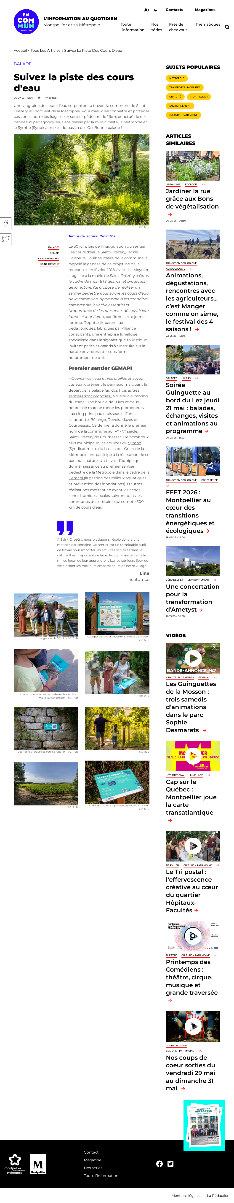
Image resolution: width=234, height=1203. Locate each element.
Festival (203, 677)
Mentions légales (186, 1195)
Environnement (48, 258)
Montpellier (198, 96)
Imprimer (51, 97)
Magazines (205, 10)
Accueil (20, 50)
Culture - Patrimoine (183, 115)
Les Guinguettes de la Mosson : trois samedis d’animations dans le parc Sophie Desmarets (191, 707)
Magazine (92, 1160)
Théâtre (171, 955)
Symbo (134, 443)
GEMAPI (54, 253)
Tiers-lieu (172, 865)
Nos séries (93, 1168)
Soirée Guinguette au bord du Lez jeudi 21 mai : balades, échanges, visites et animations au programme (193, 408)
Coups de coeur (176, 1045)
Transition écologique (181, 263)
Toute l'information (101, 1175)
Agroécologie (175, 269)
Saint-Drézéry (49, 264)
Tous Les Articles (46, 50)
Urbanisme (173, 184)
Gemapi (76, 478)
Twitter (5, 239)
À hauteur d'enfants (180, 677)
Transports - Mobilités (184, 87)
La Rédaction (218, 1195)
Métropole (106, 472)
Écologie (191, 184)
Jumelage (196, 775)
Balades (53, 247)
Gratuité (175, 96)
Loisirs (186, 378)
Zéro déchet (174, 580)
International (175, 775)
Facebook (5, 223)
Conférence (209, 480)
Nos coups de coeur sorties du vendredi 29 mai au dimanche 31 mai (190, 1073)
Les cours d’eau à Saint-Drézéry (97, 252)
